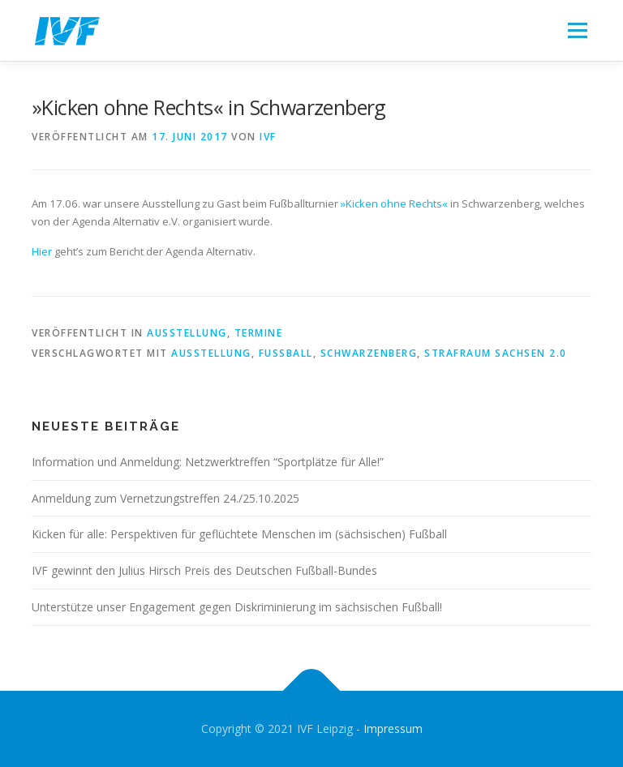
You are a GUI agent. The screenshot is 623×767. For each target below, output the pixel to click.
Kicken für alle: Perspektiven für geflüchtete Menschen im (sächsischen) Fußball (239, 534)
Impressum (393, 728)
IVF (268, 137)
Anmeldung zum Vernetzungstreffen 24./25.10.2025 (165, 498)
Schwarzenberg (369, 353)
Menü (577, 30)
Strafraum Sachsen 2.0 (495, 353)
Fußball (286, 353)
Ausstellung (187, 333)
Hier (42, 251)
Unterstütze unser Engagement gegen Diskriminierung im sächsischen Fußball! (237, 607)
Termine (258, 333)
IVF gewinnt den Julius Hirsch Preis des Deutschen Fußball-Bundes (204, 570)
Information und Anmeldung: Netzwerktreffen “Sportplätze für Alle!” (208, 461)
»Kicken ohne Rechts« (394, 203)
